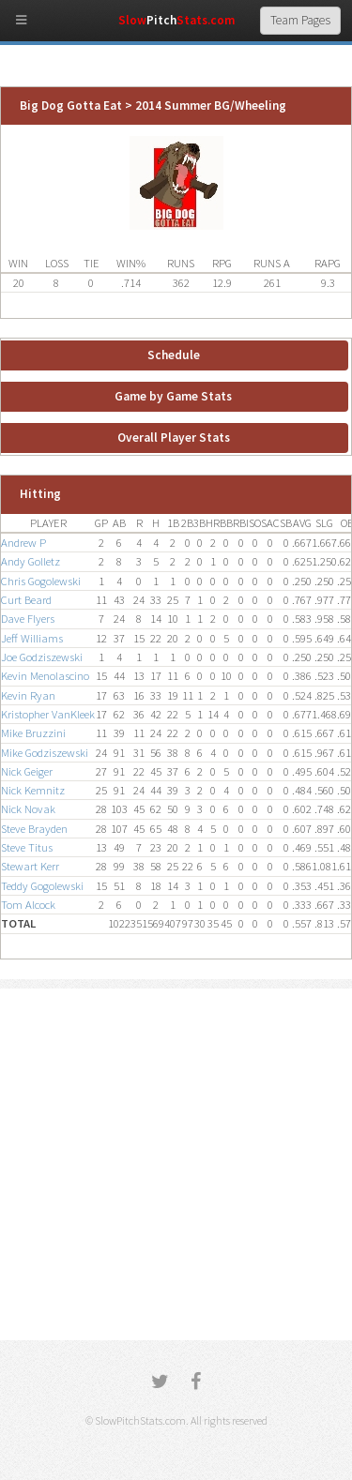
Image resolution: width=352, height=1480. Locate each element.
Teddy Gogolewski (42, 886)
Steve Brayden (34, 829)
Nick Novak (28, 809)
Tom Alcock (28, 905)
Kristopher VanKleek (48, 714)
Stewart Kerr (30, 866)
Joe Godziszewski (42, 657)
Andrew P (23, 543)
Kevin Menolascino (45, 676)
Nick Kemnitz (33, 790)
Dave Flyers (27, 619)
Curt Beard (26, 600)
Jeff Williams (32, 638)
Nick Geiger (27, 771)
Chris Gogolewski (41, 581)
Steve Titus (27, 847)
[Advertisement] (176, 1164)
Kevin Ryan (28, 695)
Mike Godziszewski (44, 753)
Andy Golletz (30, 561)
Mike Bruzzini (33, 733)
